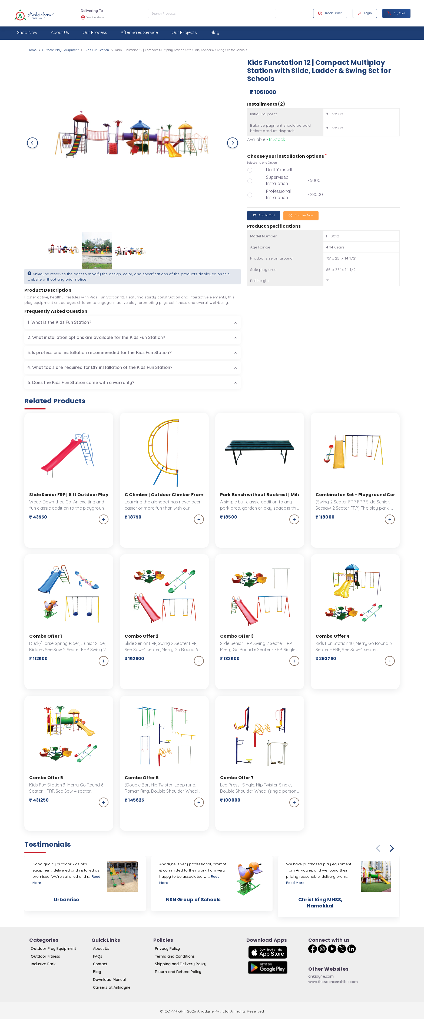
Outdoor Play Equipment (60, 50)
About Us (101, 948)
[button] (392, 848)
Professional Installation (278, 194)
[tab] (132, 322)
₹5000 (314, 180)
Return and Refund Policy (178, 971)
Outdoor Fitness (45, 956)
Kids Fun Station (97, 50)
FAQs (97, 956)
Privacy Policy (167, 948)
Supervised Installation (277, 180)
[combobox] (212, 13)
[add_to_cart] (104, 519)
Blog (97, 971)
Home (32, 50)
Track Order (330, 13)
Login (365, 13)
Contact (100, 963)
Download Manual (109, 979)
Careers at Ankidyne (111, 987)
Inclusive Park (43, 963)
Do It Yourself (279, 169)
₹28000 (315, 194)
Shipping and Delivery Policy (180, 963)
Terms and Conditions (175, 956)
